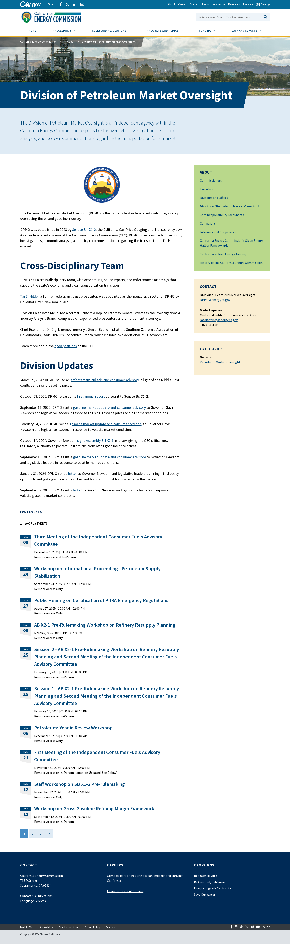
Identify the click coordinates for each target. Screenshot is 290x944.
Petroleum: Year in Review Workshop (73, 728)
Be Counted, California (209, 882)
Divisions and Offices (214, 198)
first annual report (91, 396)
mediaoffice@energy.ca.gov (219, 320)
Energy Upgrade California (212, 888)
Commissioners (211, 180)
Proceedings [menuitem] (68, 29)
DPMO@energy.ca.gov (215, 300)
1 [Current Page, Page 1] (24, 833)
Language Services (33, 901)
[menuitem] (32, 31)
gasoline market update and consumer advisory (109, 407)
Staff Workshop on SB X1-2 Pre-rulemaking (79, 784)
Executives (207, 189)
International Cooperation (218, 232)
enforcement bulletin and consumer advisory (105, 379)
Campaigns (208, 223)
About (67, 41)
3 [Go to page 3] (40, 833)
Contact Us (28, 896)
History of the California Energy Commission (231, 262)
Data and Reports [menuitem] (251, 29)
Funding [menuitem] (211, 29)
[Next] (49, 833)
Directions (45, 896)
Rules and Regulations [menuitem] (115, 29)
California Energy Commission (38, 41)
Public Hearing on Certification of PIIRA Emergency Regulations (101, 600)
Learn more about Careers (125, 891)
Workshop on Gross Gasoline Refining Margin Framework (94, 808)
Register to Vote (205, 876)
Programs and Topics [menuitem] (169, 29)
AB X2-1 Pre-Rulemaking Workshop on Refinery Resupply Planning (104, 625)
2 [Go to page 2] (32, 833)
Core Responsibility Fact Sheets (222, 215)
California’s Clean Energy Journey (223, 254)
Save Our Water (204, 894)
